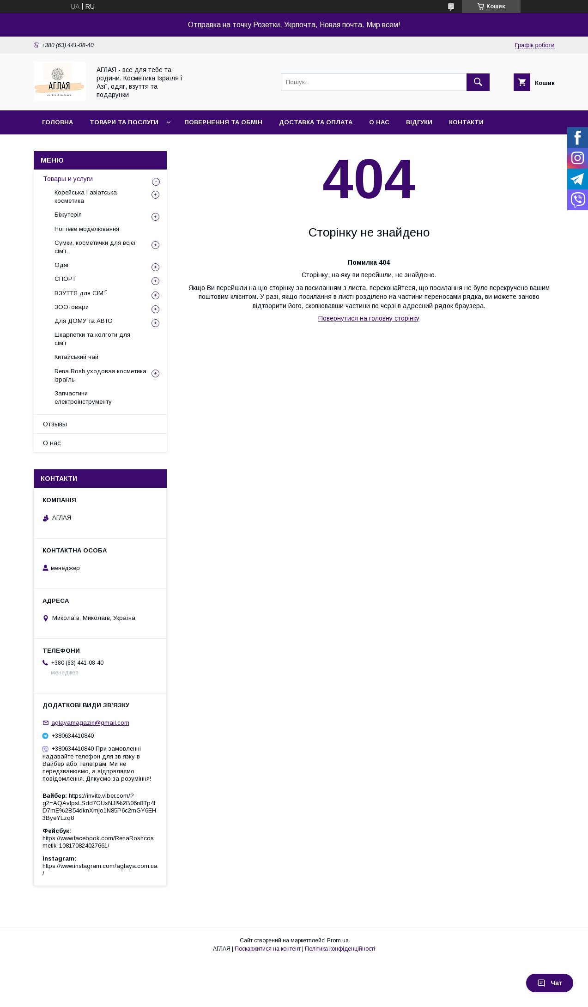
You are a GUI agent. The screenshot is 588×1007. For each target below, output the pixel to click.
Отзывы (55, 424)
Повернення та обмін (223, 122)
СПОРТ (65, 278)
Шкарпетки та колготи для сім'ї (92, 338)
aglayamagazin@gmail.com (90, 722)
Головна (57, 122)
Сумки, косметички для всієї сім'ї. (95, 247)
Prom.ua (338, 940)
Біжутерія (68, 214)
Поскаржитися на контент (268, 949)
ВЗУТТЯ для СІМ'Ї (81, 293)
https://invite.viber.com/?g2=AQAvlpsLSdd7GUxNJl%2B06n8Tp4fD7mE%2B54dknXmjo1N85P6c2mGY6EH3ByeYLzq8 (99, 806)
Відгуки (419, 122)
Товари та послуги (124, 122)
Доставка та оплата (315, 122)
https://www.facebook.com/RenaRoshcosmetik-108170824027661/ (98, 842)
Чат (549, 983)
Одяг (62, 264)
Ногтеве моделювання (87, 228)
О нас (379, 122)
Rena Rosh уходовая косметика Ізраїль (100, 375)
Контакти (466, 122)
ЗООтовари (72, 306)
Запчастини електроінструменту (83, 397)
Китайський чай (76, 356)
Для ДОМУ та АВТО (84, 320)
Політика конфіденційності (340, 949)
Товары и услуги (68, 178)
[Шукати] (478, 82)
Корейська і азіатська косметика (86, 196)
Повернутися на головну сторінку (368, 318)
